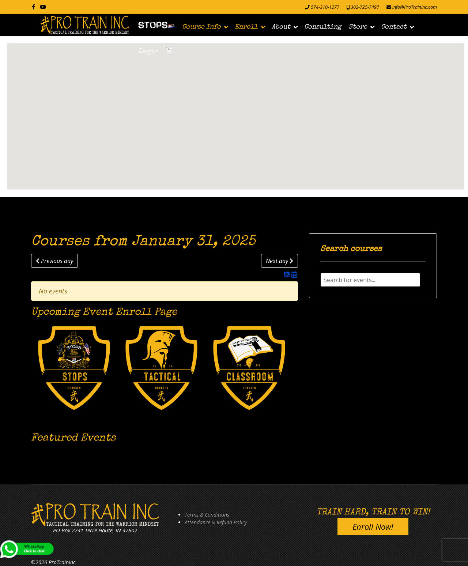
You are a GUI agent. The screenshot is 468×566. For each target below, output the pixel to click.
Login (148, 51)
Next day (279, 261)
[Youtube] (43, 6)
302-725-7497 (365, 7)
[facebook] (33, 6)
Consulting (322, 27)
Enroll (246, 27)
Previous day (54, 261)
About (281, 27)
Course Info (201, 27)
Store (357, 27)
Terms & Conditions (207, 514)
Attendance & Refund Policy (216, 522)
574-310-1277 (325, 7)
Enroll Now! (372, 526)
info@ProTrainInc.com (414, 7)
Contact (394, 27)
